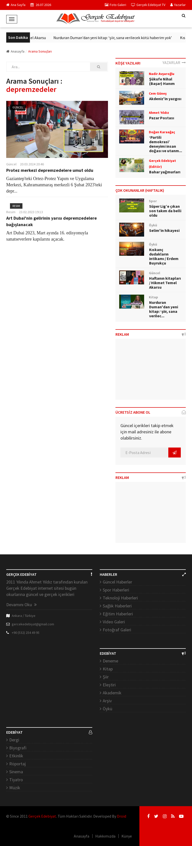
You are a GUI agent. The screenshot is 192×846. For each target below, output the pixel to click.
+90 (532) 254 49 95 (25, 632)
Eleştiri (109, 685)
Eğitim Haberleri (118, 614)
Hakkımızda (105, 836)
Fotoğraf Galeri (117, 630)
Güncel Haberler (117, 582)
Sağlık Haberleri (117, 606)
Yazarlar (178, 4)
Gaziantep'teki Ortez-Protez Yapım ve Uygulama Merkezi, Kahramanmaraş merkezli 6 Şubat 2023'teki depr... (54, 185)
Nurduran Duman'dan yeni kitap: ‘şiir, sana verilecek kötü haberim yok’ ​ (124, 37)
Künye (126, 836)
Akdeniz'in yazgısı (165, 98)
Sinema (16, 772)
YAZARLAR (174, 62)
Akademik (112, 693)
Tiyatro (16, 779)
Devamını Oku (21, 604)
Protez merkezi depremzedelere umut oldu (49, 170)
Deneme (110, 661)
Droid (121, 816)
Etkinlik (16, 756)
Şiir (106, 677)
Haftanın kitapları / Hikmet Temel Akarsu (165, 283)
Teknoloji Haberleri (120, 598)
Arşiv (107, 701)
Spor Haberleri (116, 590)
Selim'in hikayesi (164, 230)
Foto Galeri (115, 4)
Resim (16, 206)
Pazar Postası (161, 117)
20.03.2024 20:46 (32, 164)
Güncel (17, 107)
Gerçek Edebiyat (42, 816)
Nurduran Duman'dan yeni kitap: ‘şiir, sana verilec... (163, 309)
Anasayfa (15, 51)
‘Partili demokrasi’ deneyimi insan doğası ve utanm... (165, 144)
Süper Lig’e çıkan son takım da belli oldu (165, 211)
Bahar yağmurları (164, 171)
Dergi (14, 740)
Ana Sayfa (15, 4)
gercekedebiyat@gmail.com (33, 624)
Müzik (14, 787)
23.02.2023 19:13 (31, 212)
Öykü (107, 709)
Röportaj (17, 764)
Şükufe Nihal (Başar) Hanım (162, 81)
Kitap (108, 669)
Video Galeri (114, 622)
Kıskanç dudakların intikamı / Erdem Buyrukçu (164, 256)
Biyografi (17, 748)
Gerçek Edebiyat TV (148, 4)
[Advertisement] (151, 371)
